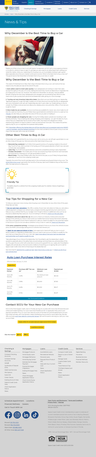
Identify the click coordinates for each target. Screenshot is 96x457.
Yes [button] (19, 334)
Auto (11, 14)
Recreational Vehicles (47, 354)
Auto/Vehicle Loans (46, 352)
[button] (30, 8)
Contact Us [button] (83, 2)
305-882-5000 (17, 427)
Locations (49, 2)
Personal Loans (45, 357)
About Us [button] (73, 2)
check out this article (58, 222)
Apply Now (11, 265)
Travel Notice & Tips (64, 366)
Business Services (81, 357)
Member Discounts (82, 362)
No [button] (26, 334)
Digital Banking (81, 352)
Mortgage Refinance (28, 357)
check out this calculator (55, 213)
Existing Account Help (12, 380)
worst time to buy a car (13, 162)
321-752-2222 (14, 422)
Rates (6, 391)
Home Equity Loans (28, 354)
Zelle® (7, 363)
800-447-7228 (19, 430)
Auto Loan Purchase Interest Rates (29, 257)
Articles (7, 14)
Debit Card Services (11, 370)
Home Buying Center (29, 359)
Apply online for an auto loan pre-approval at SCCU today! (37, 322)
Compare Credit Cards (65, 352)
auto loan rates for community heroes (27, 316)
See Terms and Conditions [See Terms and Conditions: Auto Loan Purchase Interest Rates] (36, 298)
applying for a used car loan (25, 250)
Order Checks (9, 377)
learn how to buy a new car (43, 250)
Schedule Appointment (39, 2)
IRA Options (8, 372)
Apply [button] (31, 2)
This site (8, 114)
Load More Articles (37, 327)
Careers (66, 2)
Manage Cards (62, 359)
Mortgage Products (28, 352)
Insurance (79, 354)
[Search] (89, 2)
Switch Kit (8, 375)
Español (24, 2)
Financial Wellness (57, 2)
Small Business (15, 2)
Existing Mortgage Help (29, 371)
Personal (8, 1)
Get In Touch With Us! (13, 407)
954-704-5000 (15, 425)
